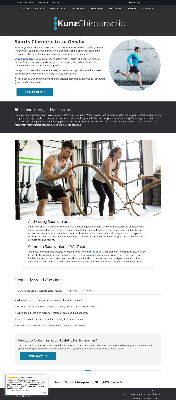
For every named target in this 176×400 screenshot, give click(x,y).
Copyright (126, 394)
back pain (92, 251)
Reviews (132, 8)
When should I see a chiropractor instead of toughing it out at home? (52, 312)
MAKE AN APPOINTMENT (25, 2)
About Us (39, 8)
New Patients (96, 8)
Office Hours (43, 2)
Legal (133, 394)
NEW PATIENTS (34, 92)
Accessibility (148, 394)
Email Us (56, 2)
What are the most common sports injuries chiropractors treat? (49, 300)
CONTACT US (38, 356)
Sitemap (157, 394)
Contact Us (147, 8)
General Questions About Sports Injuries (40, 290)
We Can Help (115, 8)
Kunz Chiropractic (100, 345)
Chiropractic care (24, 58)
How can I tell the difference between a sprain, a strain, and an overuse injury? (57, 306)
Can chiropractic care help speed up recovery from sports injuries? (51, 319)
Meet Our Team (57, 8)
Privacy (139, 394)
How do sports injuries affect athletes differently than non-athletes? (52, 325)
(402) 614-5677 (135, 2)
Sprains (73, 290)
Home (26, 8)
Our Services (78, 8)
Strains (87, 290)
